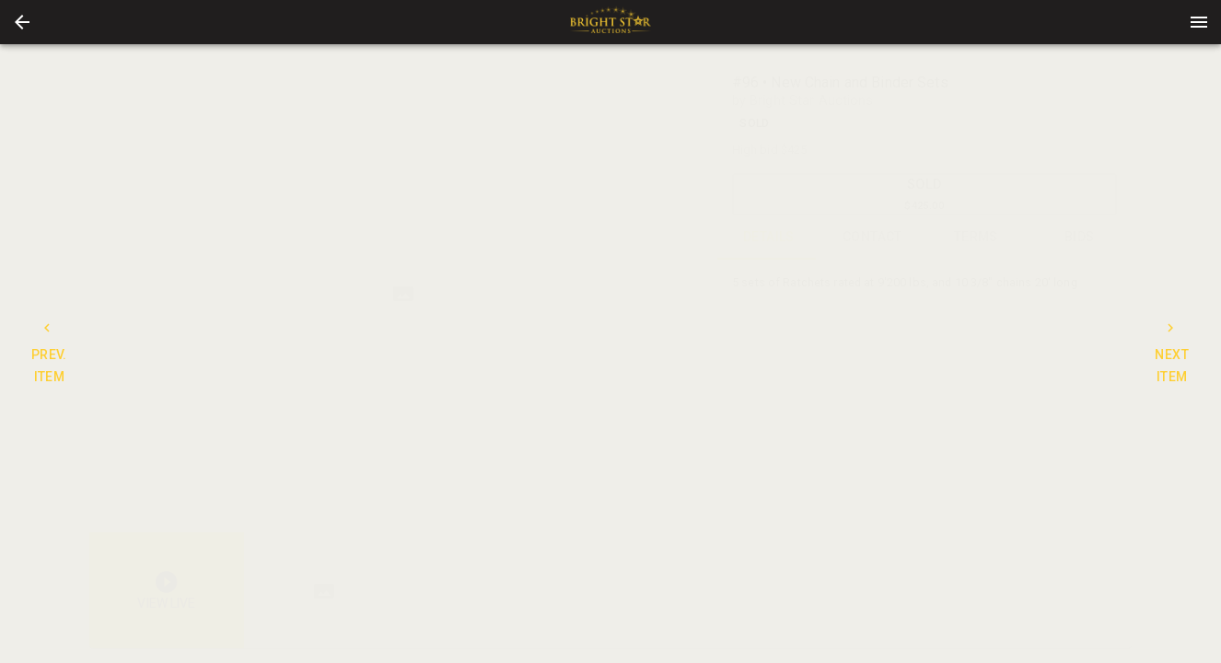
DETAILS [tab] (769, 237)
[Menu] (1199, 22)
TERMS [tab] (976, 237)
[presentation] (610, 22)
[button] (22, 22)
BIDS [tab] (1080, 237)
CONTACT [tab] (872, 237)
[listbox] (402, 294)
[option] (402, 294)
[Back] (22, 22)
